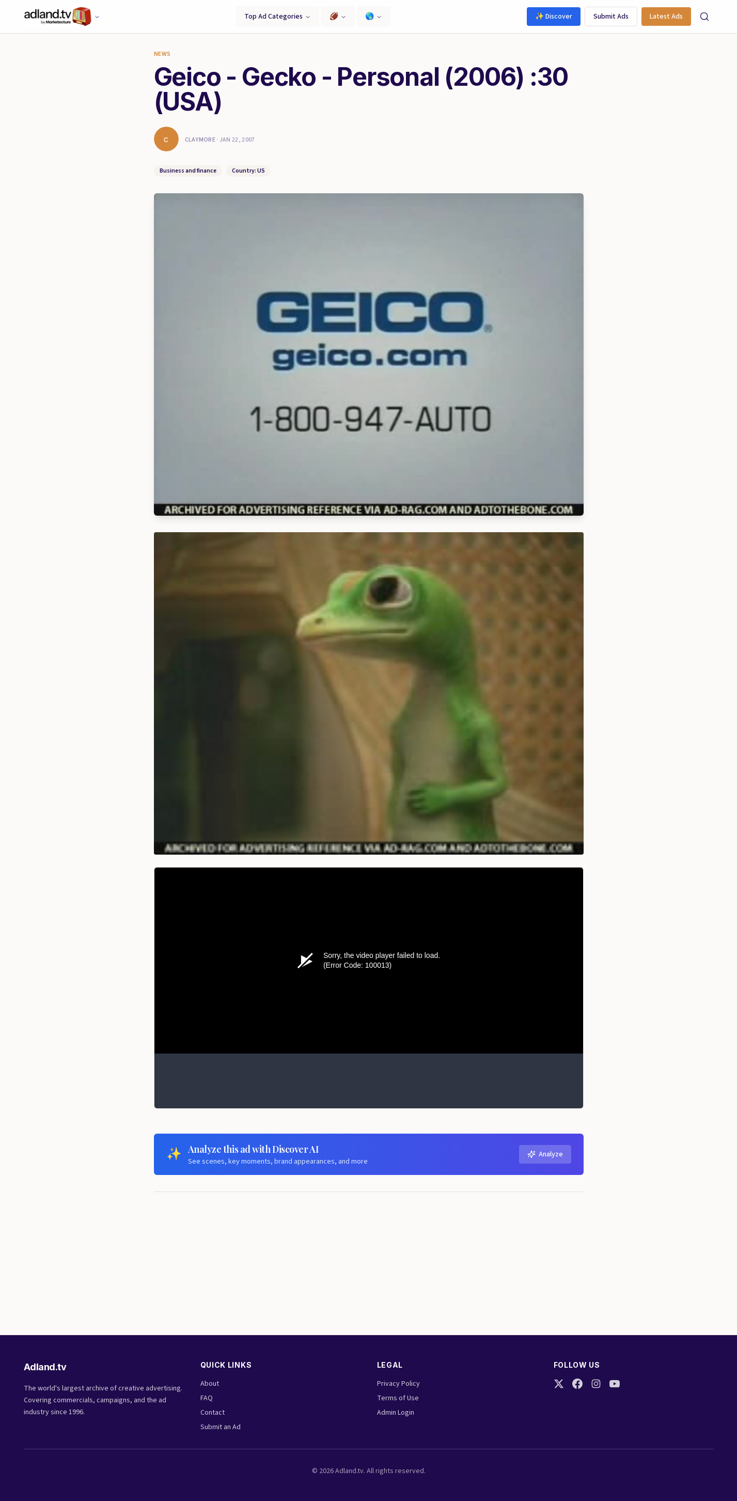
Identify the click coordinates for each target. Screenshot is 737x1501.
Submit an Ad (220, 1427)
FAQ (206, 1398)
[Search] (704, 16)
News (162, 54)
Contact (212, 1412)
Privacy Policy (398, 1384)
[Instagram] (596, 1384)
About (209, 1384)
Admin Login (395, 1412)
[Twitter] (559, 1384)
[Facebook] (577, 1384)
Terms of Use (398, 1398)
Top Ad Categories (277, 16)
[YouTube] (614, 1384)
